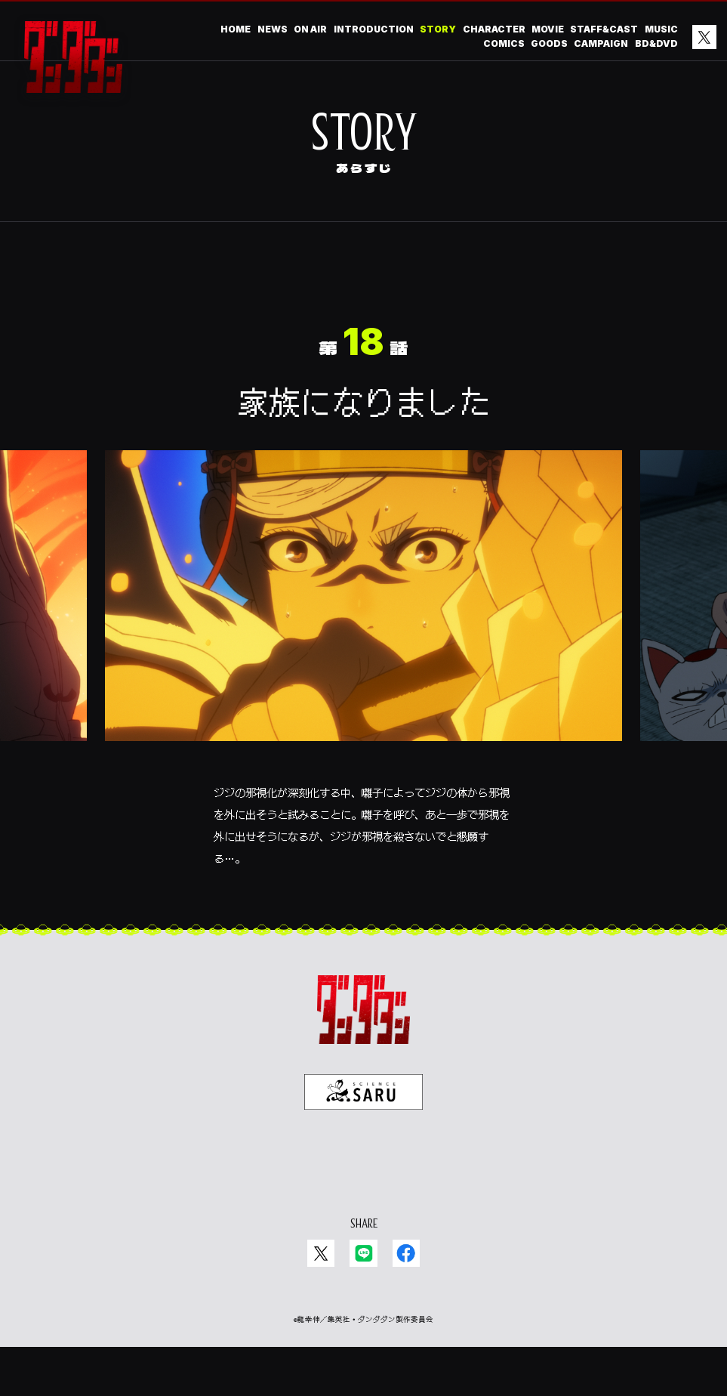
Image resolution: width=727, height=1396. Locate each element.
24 (58, 275)
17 (342, 275)
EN (376, 1206)
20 (220, 275)
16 (382, 275)
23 (99, 275)
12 (544, 275)
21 (180, 275)
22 (139, 275)
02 (464, 300)
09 (665, 275)
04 (383, 300)
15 (423, 275)
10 (626, 275)
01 (505, 300)
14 (463, 275)
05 (343, 300)
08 (221, 300)
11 (585, 275)
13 (504, 275)
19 (260, 275)
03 (424, 300)
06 (302, 300)
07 (262, 300)
